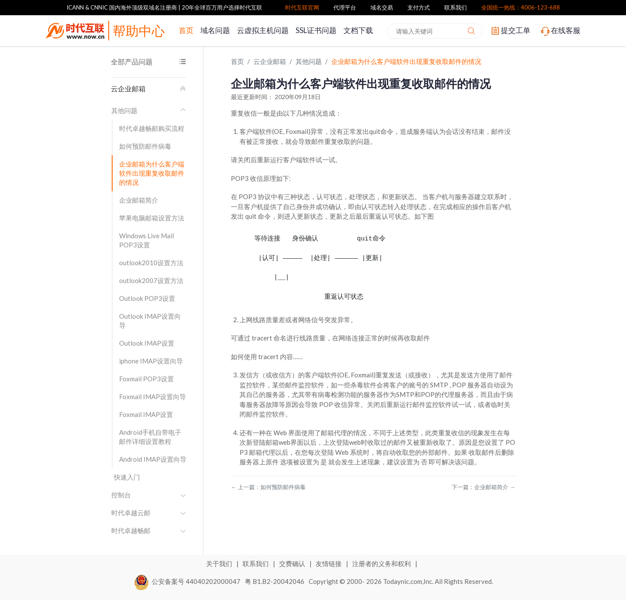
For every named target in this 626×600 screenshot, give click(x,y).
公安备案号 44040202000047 (187, 581)
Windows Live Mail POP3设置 (146, 240)
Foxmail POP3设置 (146, 379)
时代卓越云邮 (148, 513)
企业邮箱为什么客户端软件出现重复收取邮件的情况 (151, 173)
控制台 (148, 495)
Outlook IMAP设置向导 (150, 320)
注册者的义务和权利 (382, 563)
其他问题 (148, 110)
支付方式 (418, 7)
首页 (186, 30)
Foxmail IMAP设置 (146, 414)
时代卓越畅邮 (148, 530)
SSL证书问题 (316, 30)
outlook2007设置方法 (151, 280)
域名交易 (381, 7)
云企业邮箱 (148, 88)
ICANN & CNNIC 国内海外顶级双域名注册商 (122, 7)
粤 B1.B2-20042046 (274, 581)
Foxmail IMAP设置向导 (152, 396)
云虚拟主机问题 (263, 30)
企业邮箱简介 (138, 200)
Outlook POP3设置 (147, 298)
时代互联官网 (302, 7)
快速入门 (127, 477)
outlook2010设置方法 (151, 263)
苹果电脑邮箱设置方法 (151, 218)
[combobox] (435, 31)
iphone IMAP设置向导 (151, 361)
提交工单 (509, 31)
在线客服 (559, 31)
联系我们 (455, 7)
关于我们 (219, 563)
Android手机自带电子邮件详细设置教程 (150, 436)
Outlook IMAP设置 (146, 343)
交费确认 (292, 563)
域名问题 (215, 30)
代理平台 (344, 7)
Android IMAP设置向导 (152, 459)
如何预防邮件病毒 (145, 146)
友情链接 (329, 563)
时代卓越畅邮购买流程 (151, 128)
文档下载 (358, 30)
